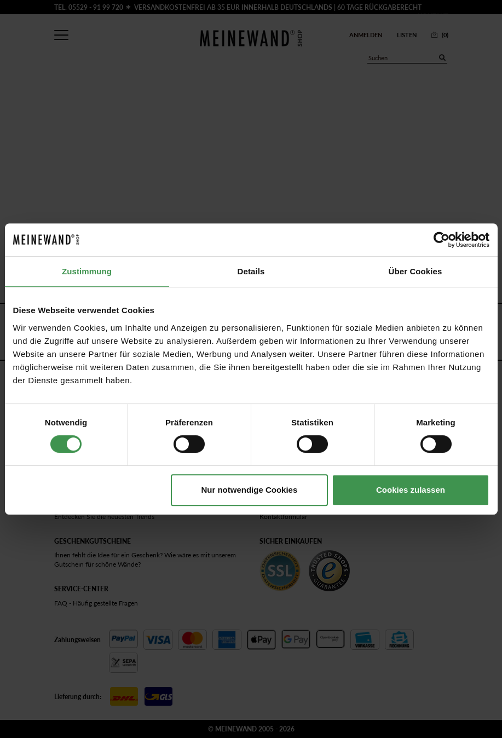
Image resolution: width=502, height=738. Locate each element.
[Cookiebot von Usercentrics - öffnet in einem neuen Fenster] (441, 240)
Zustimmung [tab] (87, 271)
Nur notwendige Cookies (249, 489)
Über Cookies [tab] (415, 271)
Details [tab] (251, 271)
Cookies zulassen (410, 489)
